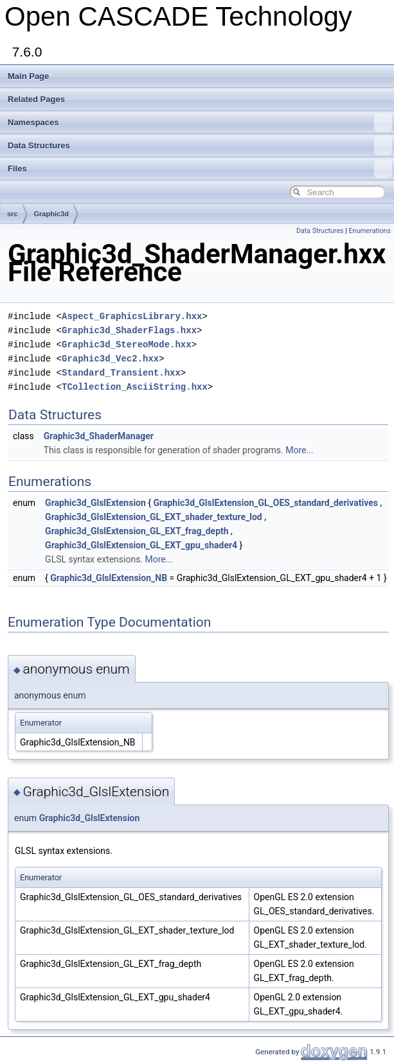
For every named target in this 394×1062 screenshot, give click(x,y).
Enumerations (369, 231)
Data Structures (200, 146)
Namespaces (200, 123)
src (12, 214)
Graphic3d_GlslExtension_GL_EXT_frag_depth (137, 531)
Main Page (28, 76)
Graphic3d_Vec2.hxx (110, 359)
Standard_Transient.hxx (121, 373)
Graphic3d (51, 214)
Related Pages (36, 99)
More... (299, 450)
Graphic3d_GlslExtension (95, 503)
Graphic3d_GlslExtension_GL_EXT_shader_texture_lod (153, 517)
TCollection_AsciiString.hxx (135, 387)
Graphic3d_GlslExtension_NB (108, 578)
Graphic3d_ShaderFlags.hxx (129, 330)
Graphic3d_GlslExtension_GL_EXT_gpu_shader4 (141, 545)
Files (200, 169)
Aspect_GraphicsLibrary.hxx (132, 316)
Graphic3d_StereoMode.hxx (127, 344)
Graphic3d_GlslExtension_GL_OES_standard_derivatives (266, 503)
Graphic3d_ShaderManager (99, 436)
